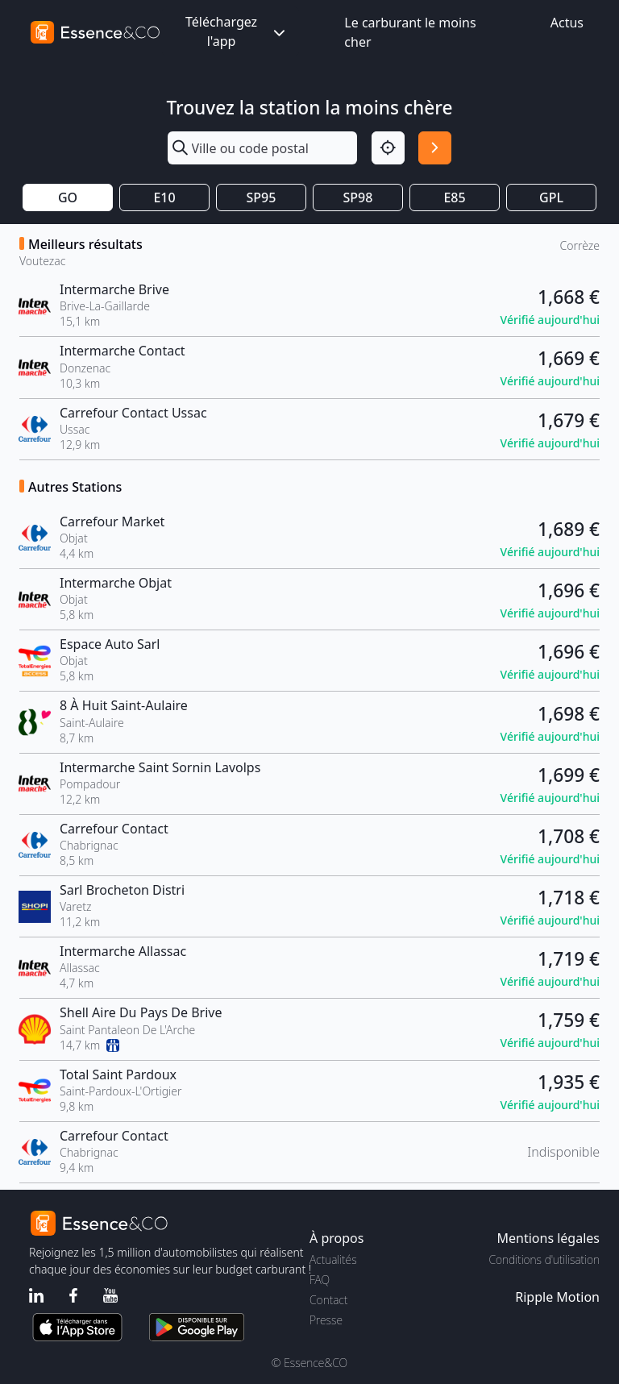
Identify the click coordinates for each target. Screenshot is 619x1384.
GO (67, 197)
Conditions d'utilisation (544, 1259)
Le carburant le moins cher (410, 32)
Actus (567, 22)
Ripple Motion (557, 1297)
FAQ (320, 1279)
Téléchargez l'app (237, 31)
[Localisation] (388, 147)
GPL (551, 197)
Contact (328, 1299)
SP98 (358, 197)
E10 (164, 197)
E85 (454, 197)
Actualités (333, 1259)
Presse (326, 1320)
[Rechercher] (434, 147)
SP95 (261, 197)
